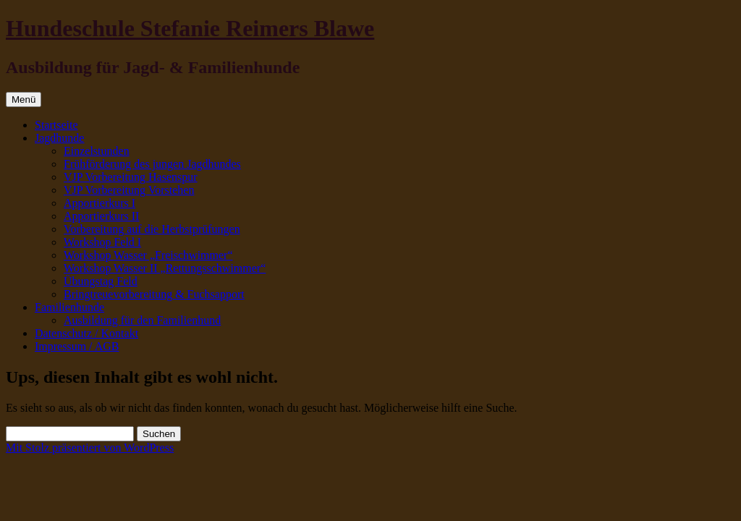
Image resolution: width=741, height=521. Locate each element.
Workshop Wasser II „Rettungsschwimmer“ (165, 268)
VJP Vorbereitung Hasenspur (131, 177)
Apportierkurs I (99, 203)
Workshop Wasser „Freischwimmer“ (148, 255)
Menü (23, 99)
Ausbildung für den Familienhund (142, 320)
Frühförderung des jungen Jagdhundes (152, 164)
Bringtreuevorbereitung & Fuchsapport (154, 294)
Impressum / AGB (77, 346)
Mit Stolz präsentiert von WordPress (90, 447)
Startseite (56, 125)
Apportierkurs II (101, 216)
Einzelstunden (97, 151)
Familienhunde (69, 307)
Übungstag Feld (100, 281)
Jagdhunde (59, 138)
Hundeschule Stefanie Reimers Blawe (190, 28)
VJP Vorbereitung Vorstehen (129, 190)
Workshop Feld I (102, 242)
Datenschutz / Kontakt (86, 333)
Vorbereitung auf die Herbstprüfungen (152, 229)
